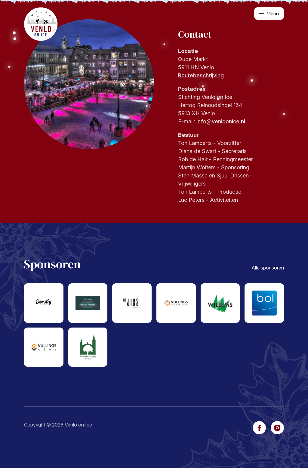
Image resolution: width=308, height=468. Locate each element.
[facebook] (259, 427)
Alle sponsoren (267, 268)
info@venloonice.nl (220, 121)
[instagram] (277, 427)
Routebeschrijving (201, 75)
